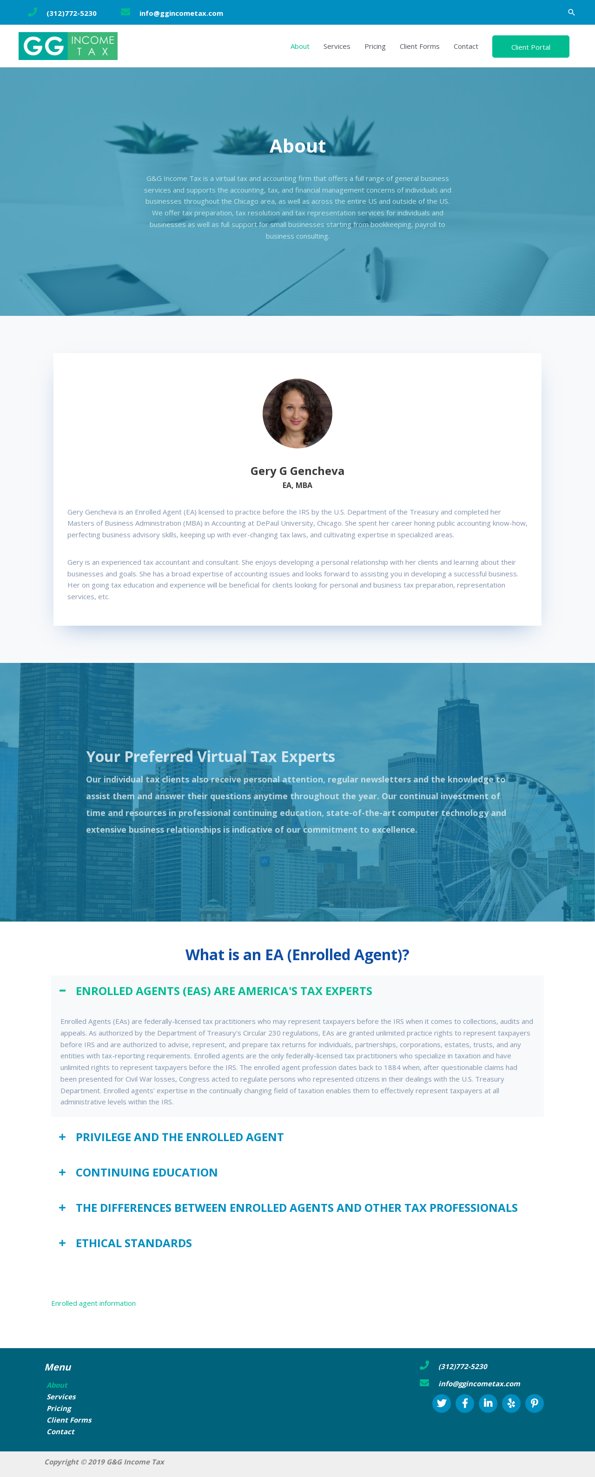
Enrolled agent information (93, 1303)
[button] (571, 12)
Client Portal (530, 47)
